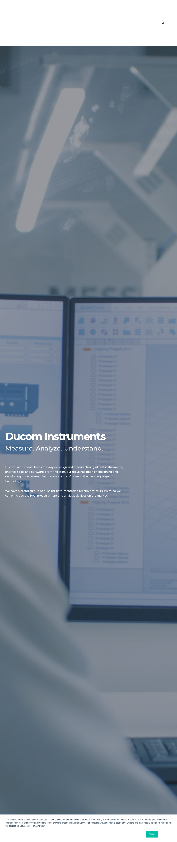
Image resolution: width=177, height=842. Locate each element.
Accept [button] (152, 834)
